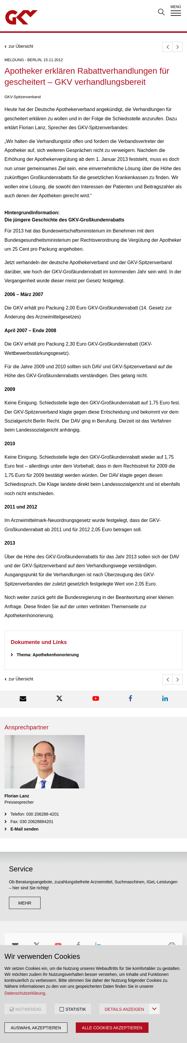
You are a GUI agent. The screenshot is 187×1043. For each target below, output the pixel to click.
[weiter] (177, 47)
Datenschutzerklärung (24, 993)
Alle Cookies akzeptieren (112, 1027)
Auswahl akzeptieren (36, 1027)
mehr (24, 902)
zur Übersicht (21, 46)
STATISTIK (76, 1009)
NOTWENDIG (28, 1009)
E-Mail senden (24, 829)
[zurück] (168, 47)
